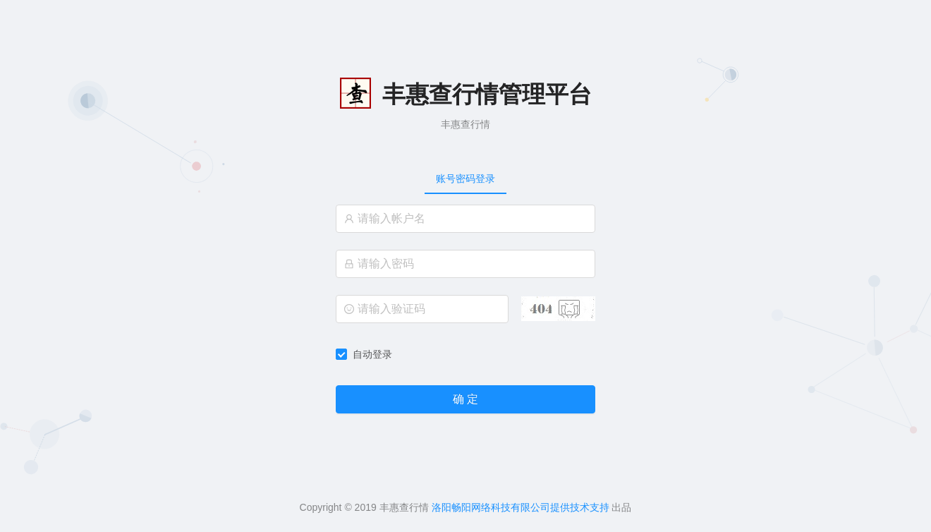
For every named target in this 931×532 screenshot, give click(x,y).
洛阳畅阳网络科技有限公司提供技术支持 (520, 507)
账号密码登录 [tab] (465, 178)
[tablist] (465, 178)
